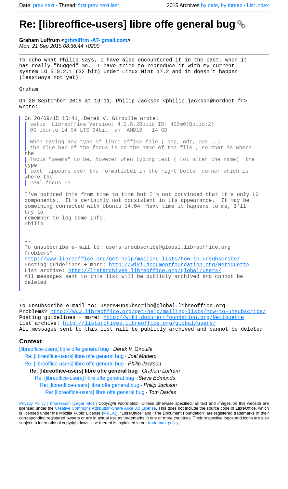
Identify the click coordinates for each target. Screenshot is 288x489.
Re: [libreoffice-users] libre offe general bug (132, 24)
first (82, 5)
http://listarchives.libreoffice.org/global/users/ (144, 318)
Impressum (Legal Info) (72, 464)
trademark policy (163, 484)
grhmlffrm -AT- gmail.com (95, 40)
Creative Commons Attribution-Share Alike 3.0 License (105, 469)
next (49, 5)
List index (258, 5)
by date (209, 5)
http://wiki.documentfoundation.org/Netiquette (179, 311)
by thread (231, 5)
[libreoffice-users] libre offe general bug (64, 410)
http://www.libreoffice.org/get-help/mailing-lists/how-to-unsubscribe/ (132, 304)
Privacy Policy (32, 464)
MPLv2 (109, 474)
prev (38, 5)
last (115, 5)
